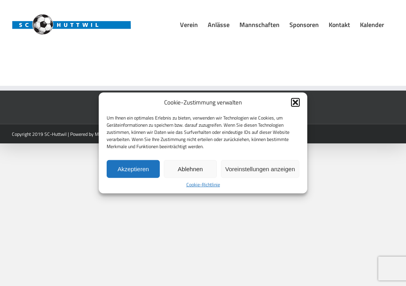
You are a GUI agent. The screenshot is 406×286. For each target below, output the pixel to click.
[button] (295, 102)
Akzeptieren (133, 168)
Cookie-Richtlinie (203, 184)
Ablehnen (190, 168)
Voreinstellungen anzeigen (260, 168)
